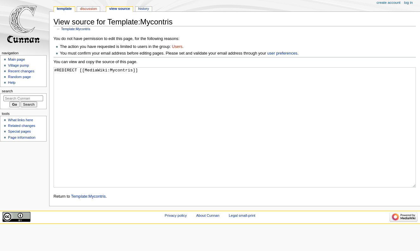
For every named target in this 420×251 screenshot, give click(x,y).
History (143, 8)
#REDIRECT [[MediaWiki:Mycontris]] (235, 139)
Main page (16, 59)
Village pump (18, 65)
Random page (19, 77)
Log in (408, 2)
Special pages (19, 131)
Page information (22, 137)
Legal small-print (242, 239)
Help (12, 82)
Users (177, 46)
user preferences (282, 53)
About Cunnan (207, 239)
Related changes (21, 126)
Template (64, 8)
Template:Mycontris (75, 29)
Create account (388, 2)
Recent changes (21, 71)
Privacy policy (176, 239)
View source (119, 8)
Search (7, 91)
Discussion (88, 8)
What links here (20, 120)
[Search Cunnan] (23, 98)
